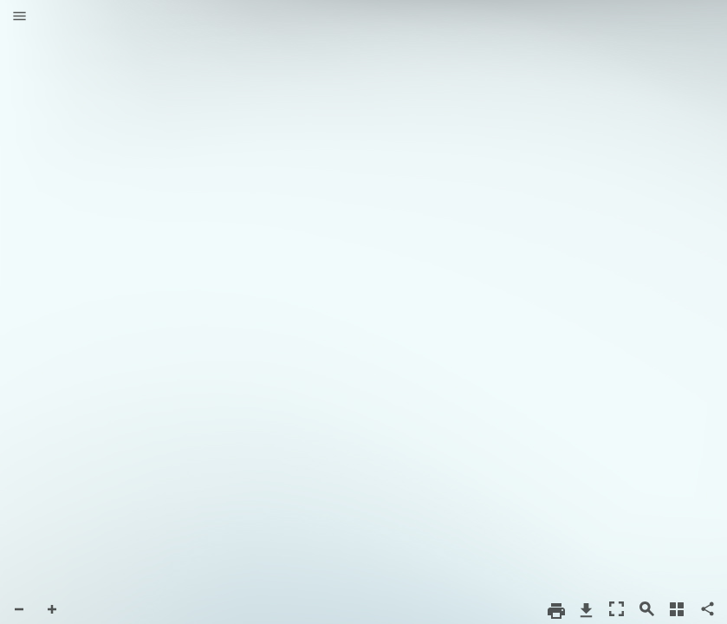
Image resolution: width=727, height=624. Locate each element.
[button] (19, 17)
